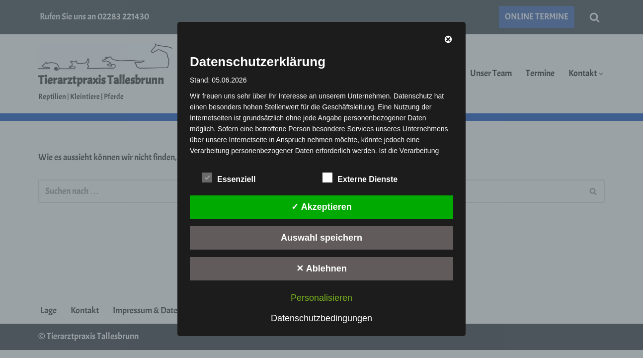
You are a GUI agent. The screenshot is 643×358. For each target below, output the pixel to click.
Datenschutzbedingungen (321, 318)
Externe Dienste (360, 177)
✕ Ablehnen (321, 268)
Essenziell (228, 177)
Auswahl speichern (321, 238)
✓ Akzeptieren (321, 207)
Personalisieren (321, 298)
